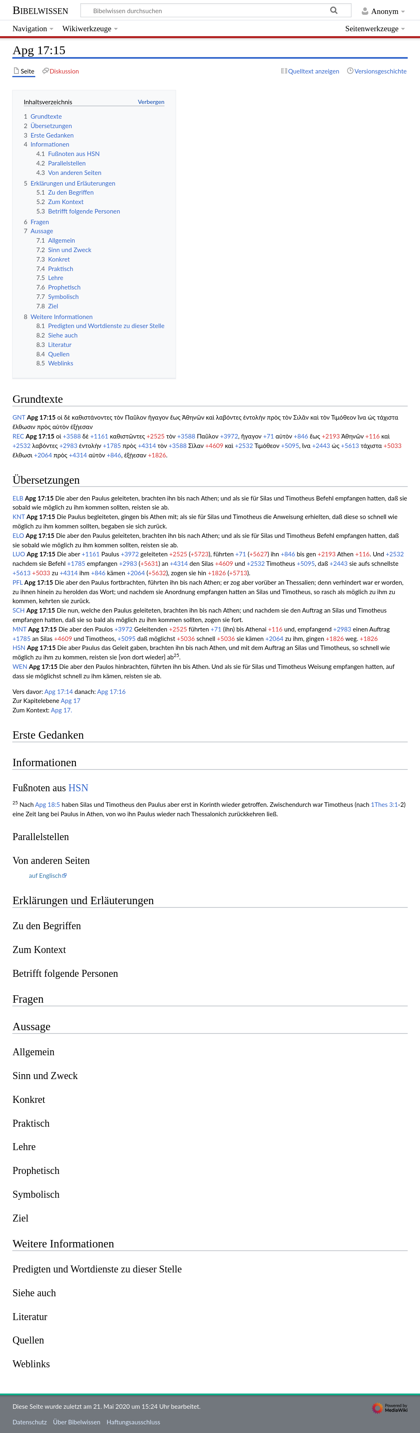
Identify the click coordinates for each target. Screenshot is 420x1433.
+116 (372, 436)
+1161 (99, 436)
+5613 (350, 445)
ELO (18, 535)
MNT (19, 629)
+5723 (200, 554)
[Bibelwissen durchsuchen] (216, 10)
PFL (17, 582)
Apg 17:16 (111, 691)
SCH (18, 610)
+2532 (21, 445)
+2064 (43, 455)
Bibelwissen (40, 10)
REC (18, 436)
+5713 (238, 572)
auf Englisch (45, 875)
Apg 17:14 (58, 691)
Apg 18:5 (47, 804)
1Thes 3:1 (384, 804)
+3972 (229, 436)
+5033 (392, 445)
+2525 (155, 436)
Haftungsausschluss (133, 1422)
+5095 (290, 445)
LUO (18, 554)
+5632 (157, 572)
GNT (18, 417)
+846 (301, 436)
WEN (19, 666)
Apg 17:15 (41, 417)
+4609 (214, 445)
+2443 (321, 445)
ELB (17, 498)
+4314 (147, 445)
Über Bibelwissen (76, 1422)
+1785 (112, 445)
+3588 (72, 436)
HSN (18, 647)
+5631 (149, 563)
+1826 (157, 455)
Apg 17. (61, 710)
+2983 (68, 445)
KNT (18, 516)
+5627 (258, 554)
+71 (268, 436)
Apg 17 (70, 700)
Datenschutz (29, 1422)
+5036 (186, 638)
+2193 (331, 436)
